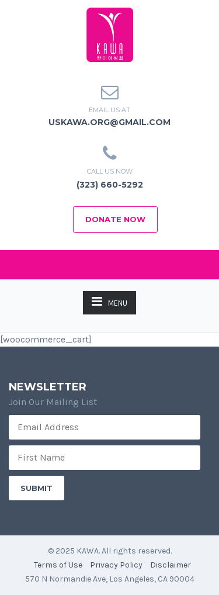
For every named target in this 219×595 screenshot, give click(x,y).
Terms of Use (58, 565)
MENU (109, 301)
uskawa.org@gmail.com (109, 122)
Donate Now (115, 219)
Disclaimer (170, 565)
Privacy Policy (116, 565)
